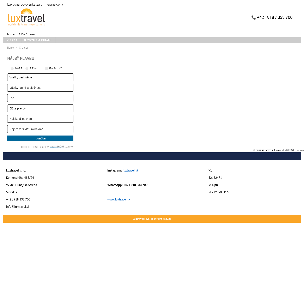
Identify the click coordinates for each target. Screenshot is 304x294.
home (10, 34)
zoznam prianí (40, 40)
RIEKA (33, 68)
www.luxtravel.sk (118, 199)
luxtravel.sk (130, 170)
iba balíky (55, 68)
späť (13, 40)
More (18, 68)
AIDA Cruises (27, 34)
